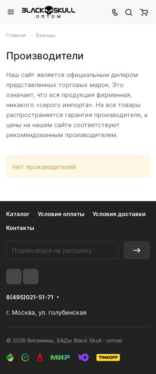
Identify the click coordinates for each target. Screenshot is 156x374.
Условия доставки (119, 214)
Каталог (18, 214)
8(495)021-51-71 (29, 297)
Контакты (20, 227)
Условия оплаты (61, 214)
